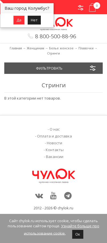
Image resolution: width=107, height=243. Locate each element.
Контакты (55, 149)
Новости (54, 142)
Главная (16, 48)
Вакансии (54, 156)
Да (19, 20)
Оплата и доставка (54, 136)
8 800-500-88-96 (55, 36)
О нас (55, 129)
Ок (77, 234)
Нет (34, 20)
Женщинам (35, 48)
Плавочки (86, 48)
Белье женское (61, 48)
